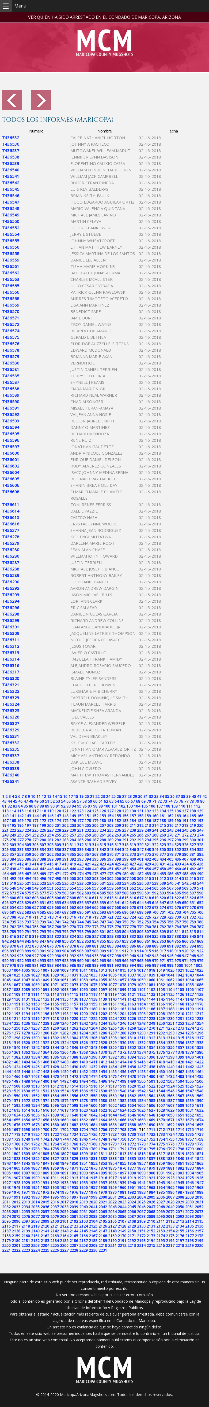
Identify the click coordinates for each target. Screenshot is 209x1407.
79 (197, 801)
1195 (35, 1013)
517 (200, 878)
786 (192, 926)
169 (20, 820)
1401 (199, 1057)
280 (43, 839)
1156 (64, 1004)
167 (5, 820)
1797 (170, 1148)
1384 (35, 1057)
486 (170, 873)
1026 (25, 975)
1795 (151, 1148)
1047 (25, 979)
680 (5, 912)
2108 (131, 1221)
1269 (141, 1028)
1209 (170, 1013)
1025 (16, 975)
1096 (93, 989)
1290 (141, 1033)
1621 (93, 1110)
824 (73, 936)
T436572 (10, 324)
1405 (35, 1062)
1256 (16, 1028)
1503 (170, 1081)
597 (192, 893)
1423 (6, 1066)
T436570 (10, 311)
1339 (6, 1047)
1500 (141, 1081)
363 (58, 854)
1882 (180, 1168)
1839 (170, 1158)
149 (73, 815)
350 (162, 849)
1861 (180, 1163)
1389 (83, 1057)
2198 (189, 1240)
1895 (102, 1173)
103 (129, 806)
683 (28, 912)
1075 (93, 984)
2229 (83, 1250)
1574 (45, 1100)
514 (177, 878)
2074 (6, 1216)
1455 (112, 1071)
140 (5, 815)
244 (177, 830)
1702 (64, 1129)
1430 (74, 1066)
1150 (6, 1004)
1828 (64, 1158)
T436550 (10, 221)
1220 (74, 1018)
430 (155, 864)
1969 (6, 1192)
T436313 (10, 652)
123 (80, 810)
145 (43, 815)
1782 (25, 1148)
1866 (25, 1168)
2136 (199, 1226)
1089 (25, 989)
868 (200, 941)
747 (103, 922)
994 (133, 965)
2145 (83, 1230)
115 (20, 810)
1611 (199, 1105)
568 (177, 888)
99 (100, 806)
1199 (74, 1013)
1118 (102, 994)
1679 (45, 1124)
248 (5, 835)
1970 (16, 1192)
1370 (102, 1052)
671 (140, 907)
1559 (102, 1095)
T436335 (10, 749)
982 (43, 965)
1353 (141, 1047)
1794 (141, 1148)
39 (188, 796)
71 (154, 801)
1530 (25, 1090)
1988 (189, 1192)
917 (162, 950)
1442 (189, 1066)
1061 (160, 979)
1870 (64, 1168)
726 (148, 917)
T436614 (10, 511)
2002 (122, 1197)
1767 (83, 1144)
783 (170, 926)
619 (155, 897)
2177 (189, 1235)
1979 (102, 1192)
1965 (170, 1187)
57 (79, 801)
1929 (25, 1182)
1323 (54, 1042)
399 (125, 859)
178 (88, 820)
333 (35, 849)
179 (95, 820)
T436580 (10, 363)
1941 (141, 1182)
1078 (122, 984)
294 (148, 839)
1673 (189, 1119)
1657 (35, 1119)
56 (74, 801)
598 (200, 893)
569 (185, 888)
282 (58, 839)
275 (5, 839)
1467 (25, 1076)
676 (177, 907)
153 (103, 815)
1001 (188, 965)
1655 (16, 1119)
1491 (54, 1081)
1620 (83, 1110)
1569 (199, 1095)
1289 (131, 1033)
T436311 (10, 639)
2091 (170, 1216)
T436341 (10, 781)
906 (80, 950)
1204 (122, 1013)
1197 (54, 1013)
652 (200, 902)
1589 (189, 1100)
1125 (170, 994)
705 (192, 912)
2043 (112, 1206)
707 (5, 917)
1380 (199, 1052)
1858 (151, 1163)
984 (58, 965)
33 (156, 796)
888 (148, 946)
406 (177, 859)
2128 (122, 1226)
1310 (131, 1037)
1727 (102, 1134)
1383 (25, 1057)
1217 (45, 1018)
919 (177, 950)
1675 (6, 1124)
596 (185, 893)
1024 (6, 975)
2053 (6, 1211)
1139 (102, 999)
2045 (131, 1206)
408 (192, 859)
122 (73, 810)
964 (110, 960)
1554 (54, 1095)
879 (80, 946)
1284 (83, 1033)
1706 (102, 1129)
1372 (122, 1052)
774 (103, 926)
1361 (16, 1052)
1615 (35, 1110)
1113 (54, 994)
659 (50, 907)
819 (35, 936)
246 (192, 830)
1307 (102, 1037)
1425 (25, 1066)
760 (200, 922)
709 (20, 917)
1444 (6, 1071)
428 (140, 864)
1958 (102, 1187)
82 (9, 806)
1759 (6, 1144)
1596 (54, 1105)
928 (43, 955)
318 (125, 844)
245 (185, 830)
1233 (199, 1018)
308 (50, 844)
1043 (189, 975)
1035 (112, 975)
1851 (83, 1163)
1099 (122, 989)
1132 (35, 999)
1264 (93, 1028)
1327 (93, 1042)
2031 (199, 1202)
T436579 (10, 356)
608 (73, 897)
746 (95, 922)
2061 (83, 1211)
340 (88, 849)
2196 (170, 1240)
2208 (83, 1245)
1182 (112, 1008)
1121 (131, 994)
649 (177, 902)
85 (26, 806)
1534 (64, 1090)
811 (177, 931)
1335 (170, 1042)
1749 (112, 1139)
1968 (199, 1187)
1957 (93, 1187)
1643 (102, 1115)
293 (140, 839)
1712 (160, 1129)
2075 (16, 1216)
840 (192, 936)
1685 (102, 1124)
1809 (83, 1153)
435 (192, 864)
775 (110, 926)
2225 (45, 1250)
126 (103, 810)
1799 (189, 1148)
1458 (141, 1071)
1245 (112, 1023)
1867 (35, 1168)
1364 (45, 1052)
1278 (25, 1033)
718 (88, 917)
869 (5, 946)
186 (148, 820)
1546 (180, 1090)
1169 (189, 1004)
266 (140, 835)
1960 (122, 1187)
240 (148, 830)
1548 (199, 1090)
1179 (83, 1008)
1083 (170, 984)
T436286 (10, 556)
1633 (6, 1115)
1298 (16, 1037)
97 (90, 806)
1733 (160, 1134)
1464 (199, 1071)
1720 (35, 1134)
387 (35, 859)
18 (76, 796)
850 (65, 941)
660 (58, 907)
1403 (16, 1062)
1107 (199, 989)
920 (185, 950)
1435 (122, 1066)
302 (5, 844)
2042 (102, 1206)
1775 (160, 1144)
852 (80, 941)
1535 (74, 1090)
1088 (16, 989)
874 (43, 946)
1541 (131, 1090)
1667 (131, 1119)
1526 (189, 1086)
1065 (199, 979)
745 (88, 922)
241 (155, 830)
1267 (122, 1028)
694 (110, 912)
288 (103, 839)
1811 (102, 1153)
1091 (45, 989)
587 (118, 893)
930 (58, 955)
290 (118, 839)
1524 (170, 1086)
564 (148, 888)
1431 (83, 1066)
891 (170, 946)
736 (20, 922)
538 (155, 883)
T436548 (10, 208)
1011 (83, 970)
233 (95, 830)
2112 (170, 1221)
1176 (54, 1008)
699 (148, 912)
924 (13, 955)
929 (50, 955)
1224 (112, 1018)
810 (170, 931)
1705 (93, 1129)
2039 (74, 1206)
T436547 (10, 202)
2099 (45, 1221)
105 (144, 806)
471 (58, 873)
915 (148, 950)
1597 (64, 1105)
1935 (83, 1182)
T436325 (10, 710)
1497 (112, 1081)
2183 (45, 1240)
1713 (170, 1129)
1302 (54, 1037)
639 (103, 902)
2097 (25, 1221)
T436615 (10, 517)
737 (28, 922)
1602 (112, 1105)
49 (36, 801)
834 (148, 936)
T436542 (10, 182)
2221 (6, 1250)
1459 (151, 1071)
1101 (141, 989)
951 (13, 960)
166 (200, 815)
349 (155, 849)
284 (73, 839)
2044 (122, 1206)
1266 (112, 1028)
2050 (180, 1206)
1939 (122, 1182)
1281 (54, 1033)
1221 (83, 1018)
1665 (112, 1119)
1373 (131, 1052)
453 (125, 868)
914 (140, 950)
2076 (25, 1216)
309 (58, 844)
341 (95, 849)
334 (43, 849)
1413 (112, 1062)
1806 (54, 1153)
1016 (131, 970)
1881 (170, 1168)
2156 (189, 1230)
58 (84, 801)
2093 (189, 1216)
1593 (25, 1105)
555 (80, 888)
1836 (141, 1158)
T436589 (10, 395)
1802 (16, 1153)
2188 (93, 1240)
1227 (141, 1018)
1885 (6, 1173)
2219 (189, 1245)
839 (185, 936)
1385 (45, 1057)
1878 (141, 1168)
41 (199, 796)
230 (73, 830)
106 (152, 806)
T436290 (10, 581)
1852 (93, 1163)
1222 (93, 1018)
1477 (122, 1076)
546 (13, 888)
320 (140, 844)
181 (110, 820)
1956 (83, 1187)
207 (103, 825)
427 (133, 864)
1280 (45, 1033)
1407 (54, 1062)
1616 (45, 1110)
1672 (180, 1119)
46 (20, 801)
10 (33, 796)
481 (133, 873)
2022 (112, 1202)
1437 (141, 1066)
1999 (93, 1197)
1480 (151, 1076)
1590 (199, 1100)
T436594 (10, 427)
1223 (102, 1018)
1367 (74, 1052)
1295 (189, 1033)
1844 (16, 1163)
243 (170, 830)
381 (192, 854)
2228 (74, 1250)
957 (58, 960)
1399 (180, 1057)
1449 (54, 1071)
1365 (54, 1052)
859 (133, 941)
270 (170, 835)
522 (35, 883)
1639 (64, 1115)
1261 (64, 1028)
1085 (189, 984)
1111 (35, 994)
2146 (93, 1230)
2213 (131, 1245)
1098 (112, 989)
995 (140, 965)
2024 (131, 1202)
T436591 (10, 408)
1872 (83, 1168)
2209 (93, 1245)
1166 (160, 1004)
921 (192, 950)
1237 (35, 1023)
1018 (151, 970)
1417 (151, 1062)
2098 (35, 1221)
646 (155, 902)
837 (170, 936)
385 (20, 859)
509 (140, 878)
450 (103, 868)
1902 (170, 1173)
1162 (122, 1004)
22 (97, 796)
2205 (54, 1245)
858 (125, 941)
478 (110, 873)
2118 (25, 1226)
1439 (160, 1066)
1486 (6, 1081)
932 (73, 955)
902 (50, 950)
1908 (25, 1177)
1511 (45, 1086)
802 (110, 931)
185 (140, 820)
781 (155, 926)
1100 (131, 989)
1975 (64, 1192)
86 (31, 806)
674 (162, 907)
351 (170, 849)
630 (35, 902)
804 (125, 931)
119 (50, 810)
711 (35, 917)
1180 (93, 1008)
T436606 (10, 485)
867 (192, 941)
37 (178, 796)
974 (185, 960)
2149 (122, 1230)
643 (133, 902)
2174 (160, 1235)
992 (118, 965)
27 (124, 796)
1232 (189, 1018)
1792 (122, 1148)
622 (177, 897)
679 (200, 907)
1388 (74, 1057)
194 (5, 825)
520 (20, 883)
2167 (93, 1235)
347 (140, 849)
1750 (122, 1139)
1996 (64, 1197)
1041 (170, 975)
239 (140, 830)
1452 (83, 1071)
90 (52, 806)
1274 (189, 1028)
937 (110, 955)
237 (125, 830)
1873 (93, 1168)
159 (148, 815)
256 (65, 835)
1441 (180, 1066)
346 (133, 849)
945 (170, 955)
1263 (83, 1028)
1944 (170, 1182)
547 (20, 888)
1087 (6, 989)
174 (58, 820)
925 (20, 955)
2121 (54, 1226)
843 (13, 941)
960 (80, 960)
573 (13, 893)
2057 (45, 1211)
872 (28, 946)
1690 (151, 1124)
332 (28, 849)
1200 (83, 1013)
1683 (83, 1124)
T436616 (10, 523)
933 (80, 955)
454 (133, 868)
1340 (16, 1047)
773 (95, 926)
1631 (189, 1110)
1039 (151, 975)
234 (103, 830)
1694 (189, 1124)
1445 (16, 1071)
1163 (131, 1004)
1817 (160, 1153)
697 (133, 912)
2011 (6, 1202)
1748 (102, 1139)
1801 (6, 1153)
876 (58, 946)
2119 (35, 1226)
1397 (160, 1057)
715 (65, 917)
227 (50, 830)
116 (28, 810)
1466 (16, 1076)
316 (110, 844)
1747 (93, 1139)
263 (118, 835)
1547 (189, 1090)
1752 (141, 1139)
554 (73, 888)
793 (43, 931)
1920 (141, 1177)
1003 (6, 970)
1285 (93, 1033)
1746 (83, 1139)
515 (185, 878)
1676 (16, 1124)
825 (80, 936)
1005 (25, 970)
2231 (102, 1250)
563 (140, 888)
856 (110, 941)
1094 (74, 989)
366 (80, 854)
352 (177, 849)
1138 (93, 999)
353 (185, 849)
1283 (74, 1033)
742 (65, 922)
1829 (74, 1158)
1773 (141, 1144)
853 (88, 941)
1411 (93, 1062)
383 (5, 859)
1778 (189, 1144)
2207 (74, 1245)
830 (118, 936)
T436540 (10, 169)
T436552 (10, 227)
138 (192, 810)
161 (162, 815)
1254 (199, 1023)
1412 (102, 1062)
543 (192, 883)
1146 (170, 999)
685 (43, 912)
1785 (54, 1148)
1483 (180, 1076)
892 (177, 946)
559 (110, 888)
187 (155, 820)
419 (73, 864)
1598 (74, 1105)
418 (65, 864)
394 (88, 859)
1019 (160, 970)
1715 (189, 1129)
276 (13, 839)
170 (28, 820)
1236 (25, 1023)
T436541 (10, 176)
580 (65, 893)
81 (4, 806)
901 (43, 950)
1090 (35, 989)
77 (186, 801)
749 (118, 922)
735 (13, 922)
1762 (35, 1144)
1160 (102, 1004)
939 (125, 955)
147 (58, 815)
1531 (35, 1090)
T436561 (10, 266)
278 (28, 839)
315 (103, 844)
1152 (25, 1004)
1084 (180, 984)
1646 (131, 1115)
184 (133, 820)
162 (170, 815)
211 (133, 825)
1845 (25, 1163)
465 (13, 873)
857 (118, 941)
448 (88, 868)
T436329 (10, 729)
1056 (112, 979)
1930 (35, 1182)
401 (140, 859)
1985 (160, 1192)
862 (155, 941)
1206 (141, 1013)
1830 (83, 1158)
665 (95, 907)
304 (20, 844)
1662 (83, 1119)
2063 (102, 1211)
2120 (45, 1226)
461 (185, 868)
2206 (64, 1245)
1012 (93, 970)
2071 (180, 1211)
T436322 (10, 691)
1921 (151, 1177)
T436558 (10, 253)
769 (65, 926)
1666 (122, 1119)
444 (58, 868)
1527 (199, 1086)
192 (192, 820)
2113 (180, 1221)
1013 (102, 970)
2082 (83, 1216)
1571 (16, 1100)
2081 (74, 1216)
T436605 (10, 478)
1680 (54, 1124)
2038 (64, 1206)
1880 (160, 1168)
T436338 (10, 762)
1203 (112, 1013)
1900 (151, 1173)
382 (200, 854)
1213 (6, 1018)
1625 (131, 1110)
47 (26, 801)
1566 (170, 1095)
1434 (112, 1066)
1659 (54, 1119)
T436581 (10, 369)
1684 (93, 1124)
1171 (6, 1008)
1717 (6, 1134)
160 (155, 815)
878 (73, 946)
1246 (122, 1023)
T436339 (10, 768)
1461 (170, 1071)
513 (170, 878)
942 (148, 955)
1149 (199, 999)
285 (80, 839)
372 (125, 854)
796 (65, 931)
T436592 (10, 414)
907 (88, 950)
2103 (83, 1221)
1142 (131, 999)
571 (200, 888)
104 (137, 806)
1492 (64, 1081)
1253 (189, 1023)
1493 (74, 1081)
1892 (74, 1173)
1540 (122, 1090)
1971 (25, 1192)
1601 (102, 1105)
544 (200, 883)
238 (133, 830)
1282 (64, 1033)
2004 (141, 1197)
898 (20, 950)
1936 (93, 1182)
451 (110, 868)
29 (135, 796)
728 (162, 917)
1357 (180, 1047)
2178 (199, 1235)
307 (43, 844)
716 (73, 917)
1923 (170, 1177)
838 (177, 936)
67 (133, 801)
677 (185, 907)
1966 (180, 1187)
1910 (45, 1177)
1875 (112, 1168)
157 (133, 815)
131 (140, 810)
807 (148, 931)
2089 (151, 1216)
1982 (131, 1192)
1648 (151, 1115)
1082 (160, 984)
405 (170, 859)
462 (192, 868)
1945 (180, 1182)
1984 (151, 1192)
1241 (74, 1023)
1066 (6, 984)
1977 (83, 1192)
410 (5, 864)
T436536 (10, 144)
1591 (6, 1105)
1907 (16, 1177)
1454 (102, 1071)
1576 (64, 1100)
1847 (45, 1163)
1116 (83, 994)
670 (133, 907)
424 (110, 864)
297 (170, 839)
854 (95, 941)
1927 (6, 1182)
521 (28, 883)
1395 (141, 1057)
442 (43, 868)
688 (65, 912)
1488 (25, 1081)
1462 (180, 1071)
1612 (6, 1110)
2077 (35, 1216)
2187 (83, 1240)
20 (87, 796)
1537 (93, 1090)
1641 (83, 1115)
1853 (102, 1163)
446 (73, 868)
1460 (160, 1071)
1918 (122, 1177)
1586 (160, 1100)
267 (148, 835)
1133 (45, 999)
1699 (35, 1129)
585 (103, 893)
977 (5, 965)
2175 (170, 1235)
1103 (160, 989)
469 (43, 873)
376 (155, 854)
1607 (160, 1105)
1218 (54, 1018)
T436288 (10, 569)
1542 (141, 1090)
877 (65, 946)
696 (125, 912)
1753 (151, 1139)
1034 (102, 975)
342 (103, 849)
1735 (180, 1134)
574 (20, 893)
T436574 (10, 330)
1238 (45, 1023)
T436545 (10, 189)
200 (50, 825)
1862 (189, 1163)
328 (200, 844)
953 (28, 960)
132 (148, 810)
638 (95, 902)
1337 (189, 1042)
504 (103, 878)
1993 (35, 1197)
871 (20, 946)
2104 (93, 1221)
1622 (102, 1110)
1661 (74, 1119)
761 (5, 926)
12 (44, 796)
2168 (102, 1235)
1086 (199, 984)
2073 (199, 1211)
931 (65, 955)
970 (155, 960)
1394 (131, 1057)
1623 (112, 1110)
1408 (64, 1062)
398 (118, 859)
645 (148, 902)
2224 (35, 1250)
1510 (35, 1086)
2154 (170, 1230)
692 (95, 912)
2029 (180, 1202)
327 (192, 844)
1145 (160, 999)
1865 (16, 1168)
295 (155, 839)
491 (5, 878)
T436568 (10, 298)
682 (20, 912)
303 (13, 844)
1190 (189, 1008)
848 (50, 941)
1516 (93, 1086)
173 (50, 820)
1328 (102, 1042)
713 (50, 917)
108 (167, 806)
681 (13, 912)
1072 (64, 984)
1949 (16, 1187)
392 (73, 859)
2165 (74, 1235)
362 (50, 854)
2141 (45, 1230)
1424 (16, 1066)
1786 (64, 1148)
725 (140, 917)
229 (65, 830)
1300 (35, 1037)
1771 (122, 1144)
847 (43, 941)
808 (155, 931)
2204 (45, 1245)
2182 (35, 1240)
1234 (6, 1023)
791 (28, 931)
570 (192, 888)
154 (110, 815)
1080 (141, 984)
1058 (131, 979)
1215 (25, 1018)
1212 (199, 1013)
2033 (16, 1206)
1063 (180, 979)
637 (88, 902)
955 (43, 960)
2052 (199, 1206)
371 (118, 854)
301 (200, 839)
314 (95, 844)
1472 (74, 1076)
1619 (74, 1110)
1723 (64, 1134)
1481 (160, 1076)
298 (177, 839)
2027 (160, 1202)
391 (65, 859)
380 (185, 854)
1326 (83, 1042)
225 (35, 830)
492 (13, 878)
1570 (6, 1100)
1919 (131, 1177)
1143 (141, 999)
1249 (151, 1023)
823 (65, 936)
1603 (122, 1105)
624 (192, 897)
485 (162, 873)
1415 (131, 1062)
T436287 (10, 562)
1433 (102, 1066)
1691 (160, 1124)
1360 (6, 1052)
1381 (6, 1057)
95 (79, 806)
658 (43, 907)
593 (162, 893)
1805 (45, 1153)
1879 (151, 1168)
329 (5, 849)
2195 (160, 1240)
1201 (93, 1013)
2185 (64, 1240)
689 (73, 912)
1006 (35, 970)
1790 (102, 1148)
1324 (64, 1042)
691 (88, 912)
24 (108, 796)
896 (5, 950)
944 (162, 955)
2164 (64, 1235)
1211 (189, 1013)
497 (50, 878)
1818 (170, 1153)
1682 (74, 1124)
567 (170, 888)
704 (185, 912)
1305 (83, 1037)
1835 (131, 1158)
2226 (54, 1250)
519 (13, 883)
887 (140, 946)
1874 (102, 1168)
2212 (122, 1245)
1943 (160, 1182)
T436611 (10, 504)
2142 (54, 1230)
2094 (199, 1216)
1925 (189, 1177)
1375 (151, 1052)
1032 (83, 975)
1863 (199, 1163)
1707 (112, 1129)
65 (122, 801)
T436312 (10, 646)
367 (88, 854)
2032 (6, 1206)
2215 (151, 1245)
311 (73, 844)
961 (88, 960)
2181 (25, 1240)
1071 (54, 984)
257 (73, 835)
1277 (16, 1033)
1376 (160, 1052)
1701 (54, 1129)
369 (103, 854)
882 (103, 946)
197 (28, 825)
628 (20, 902)
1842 (199, 1158)
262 (110, 835)
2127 (112, 1226)
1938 (112, 1182)
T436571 (10, 318)
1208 (160, 1013)
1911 (54, 1177)
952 (20, 960)
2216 (160, 1245)
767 (50, 926)
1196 (45, 1013)
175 (65, 820)
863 (162, 941)
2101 (64, 1221)
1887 (25, 1173)
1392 (112, 1057)
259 (88, 835)
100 (107, 806)
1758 (199, 1139)
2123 (74, 1226)
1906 (6, 1177)
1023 (199, 970)
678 (192, 907)
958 (65, 960)
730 (177, 917)
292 (133, 839)
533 (118, 883)
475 (88, 873)
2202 (25, 1245)
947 (185, 955)
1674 (199, 1119)
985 (65, 965)
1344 (54, 1047)
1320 (25, 1042)
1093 (64, 989)
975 (192, 960)
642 (125, 902)
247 (200, 830)
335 (50, 849)
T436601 (10, 459)
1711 (151, 1129)
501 (80, 878)
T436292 (10, 588)
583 (88, 893)
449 (95, 868)
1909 (35, 1177)
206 (95, 825)
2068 (151, 1211)
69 (143, 801)
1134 (54, 999)
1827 (54, 1158)
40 (194, 796)
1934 (74, 1182)
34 (161, 796)
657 (35, 907)
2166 (83, 1235)
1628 (160, 1110)
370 (110, 854)
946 (177, 955)
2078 (45, 1216)
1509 (25, 1086)
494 (28, 878)
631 (43, 902)
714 (58, 917)
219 (192, 825)
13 (49, 796)
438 (13, 868)
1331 (131, 1042)
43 (4, 801)
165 (192, 815)
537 (148, 883)
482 (140, 873)
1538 (102, 1090)
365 (73, 854)
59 (90, 801)
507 (125, 878)
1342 (35, 1047)
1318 (6, 1042)
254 (50, 835)
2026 (151, 1202)
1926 (199, 1177)
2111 (160, 1221)
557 (95, 888)
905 (73, 950)
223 (20, 830)
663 (80, 907)
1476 (112, 1076)
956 (50, 960)
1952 (45, 1187)
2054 (16, 1211)
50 (42, 801)
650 (185, 902)
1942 (151, 1182)
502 (88, 878)
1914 (83, 1177)
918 (170, 950)
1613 (16, 1110)
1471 (64, 1076)
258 (80, 835)
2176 (180, 1235)
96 (84, 806)
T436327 (10, 723)
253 (43, 835)
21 (92, 796)
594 (170, 893)
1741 (35, 1139)
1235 (16, 1023)
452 (118, 868)
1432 (93, 1066)
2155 (180, 1230)
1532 (45, 1090)
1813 (122, 1153)
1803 (25, 1153)
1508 (16, 1086)
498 (58, 878)
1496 (102, 1081)
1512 (54, 1086)
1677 (25, 1124)
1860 (170, 1163)
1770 (112, 1144)
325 (177, 844)
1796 (160, 1148)
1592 (16, 1105)
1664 (102, 1119)
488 (185, 873)
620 (162, 897)
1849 (64, 1163)
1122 (141, 994)
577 (43, 893)
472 (65, 873)
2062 (93, 1211)
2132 (160, 1226)
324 (170, 844)
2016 (54, 1202)
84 (20, 806)
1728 (112, 1134)
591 (148, 893)
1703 (74, 1129)
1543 (151, 1090)
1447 (35, 1071)
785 (185, 926)
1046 (16, 979)
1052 (74, 979)
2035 (35, 1206)
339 (80, 849)
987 (80, 965)
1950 (25, 1187)
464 (5, 873)
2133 (170, 1226)
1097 (102, 989)
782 (162, 926)
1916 (102, 1177)
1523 (160, 1086)
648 (170, 902)
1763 (45, 1144)
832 (133, 936)
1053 (83, 979)
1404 (25, 1062)
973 (177, 960)
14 (54, 796)
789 (13, 931)
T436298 (10, 614)
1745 (74, 1139)
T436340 (10, 775)
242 (162, 830)
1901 (160, 1173)
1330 (122, 1042)
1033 (93, 975)
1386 (54, 1057)
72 (159, 801)
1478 (131, 1076)
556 (88, 888)
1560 (112, 1095)
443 (50, 868)
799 (88, 931)
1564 (151, 1095)
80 (202, 801)
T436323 (10, 697)
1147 (180, 999)
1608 (170, 1105)
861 (148, 941)
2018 (74, 1202)
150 (80, 815)
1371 (112, 1052)
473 (73, 873)
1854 (112, 1163)
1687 (122, 1124)
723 (125, 917)
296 (162, 839)
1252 (180, 1023)
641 (118, 902)
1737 (199, 1134)
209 (118, 825)
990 (103, 965)
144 (35, 815)
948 (192, 955)
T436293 (10, 594)
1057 (122, 979)
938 (118, 955)
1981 (122, 1192)
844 (20, 941)
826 (88, 936)
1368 (83, 1052)
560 (118, 888)
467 (28, 873)
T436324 (10, 704)
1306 (93, 1037)
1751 (131, 1139)
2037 (54, 1206)
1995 (54, 1197)
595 (177, 893)
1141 (122, 999)
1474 (93, 1076)
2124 (83, 1226)
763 (20, 926)
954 (35, 960)
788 (5, 931)
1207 (151, 1013)
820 (43, 936)
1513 (64, 1086)
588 (125, 893)
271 (177, 835)
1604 (131, 1105)
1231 (180, 1018)
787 (200, 926)
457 (155, 868)
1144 (151, 999)
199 (43, 825)
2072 (189, 1211)
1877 (131, 1168)
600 (13, 897)
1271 (160, 1028)
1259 (45, 1028)
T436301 (10, 626)
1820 (189, 1153)
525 (58, 883)
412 (20, 864)
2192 (131, 1240)
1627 (151, 1110)
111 (189, 806)
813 (192, 931)
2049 (170, 1206)
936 (103, 955)
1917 (112, 1177)
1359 (199, 1047)
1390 (93, 1057)
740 (50, 922)
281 (50, 839)
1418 (160, 1062)
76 (181, 801)
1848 (54, 1163)
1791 (112, 1148)
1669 (151, 1119)
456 (148, 868)
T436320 (10, 678)
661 (65, 907)
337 (65, 849)
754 (155, 922)
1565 (160, 1095)
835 (155, 936)
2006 (160, 1197)
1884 (199, 1168)
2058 (54, 1211)
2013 (25, 1202)
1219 (64, 1018)
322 (155, 844)
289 (110, 839)
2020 (93, 1202)
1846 (35, 1163)
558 (103, 888)
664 (88, 907)
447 (80, 868)
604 (43, 897)
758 (185, 922)
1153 (35, 1004)
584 (95, 893)
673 (155, 907)
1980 (112, 1192)
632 (50, 902)
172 (43, 820)
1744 (64, 1139)
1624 (122, 1110)
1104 (170, 989)
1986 (170, 1192)
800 (95, 931)
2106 (112, 1221)
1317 (199, 1037)
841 (200, 936)
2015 (45, 1202)
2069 (160, 1211)
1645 (122, 1115)
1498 (122, 1081)
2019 (83, 1202)
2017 (64, 1202)
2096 (16, 1221)
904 (65, 950)
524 (50, 883)
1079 (131, 984)
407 (185, 859)
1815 (141, 1153)
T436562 (10, 272)
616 (133, 897)
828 (103, 936)
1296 (199, 1033)
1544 (160, 1090)
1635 (25, 1115)
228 (58, 830)
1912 (64, 1177)
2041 (93, 1206)
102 (122, 806)
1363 (35, 1052)
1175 (45, 1008)
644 (140, 902)
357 (13, 854)
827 (95, 936)
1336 (180, 1042)
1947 (199, 1182)
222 (13, 830)
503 (95, 878)
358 (20, 854)
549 (35, 888)
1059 (141, 979)
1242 (83, 1023)
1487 (16, 1081)
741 (58, 922)
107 (159, 806)
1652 (189, 1115)
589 (133, 893)
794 (50, 931)
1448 (45, 1071)
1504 (180, 1081)
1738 (6, 1139)
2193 (141, 1240)
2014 (35, 1202)
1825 (35, 1158)
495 (35, 878)
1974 (54, 1192)
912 (125, 950)
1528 (6, 1090)
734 (5, 922)
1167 (170, 1004)
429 (148, 864)
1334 (160, 1042)
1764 (54, 1144)
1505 (189, 1081)
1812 (112, 1153)
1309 (122, 1037)
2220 (199, 1245)
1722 (54, 1134)
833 (140, 936)
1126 (180, 994)
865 (177, 941)
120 (58, 810)
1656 (25, 1119)
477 (103, 873)
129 (125, 810)
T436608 (10, 491)
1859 (160, 1163)
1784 (45, 1148)
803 (118, 931)
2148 (112, 1230)
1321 (35, 1042)
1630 (180, 1110)
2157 (199, 1230)
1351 (122, 1047)
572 (5, 893)
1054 (93, 979)
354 (192, 849)
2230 (93, 1250)
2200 (6, 1245)
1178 (74, 1008)
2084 (102, 1216)
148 (65, 815)
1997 (74, 1197)
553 (65, 888)
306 (35, 844)
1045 (6, 979)
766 (43, 926)
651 (192, 902)
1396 (151, 1057)
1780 (6, 1148)
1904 (189, 1173)
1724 (74, 1134)
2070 (170, 1211)
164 (185, 815)
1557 (83, 1095)
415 (43, 864)
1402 (6, 1062)
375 (148, 854)
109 (174, 806)
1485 (199, 1076)
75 (175, 801)
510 (148, 878)
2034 (25, 1206)
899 (28, 950)
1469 (45, 1076)
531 (103, 883)
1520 (131, 1086)
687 (58, 912)
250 (20, 835)
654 (13, 907)
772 (88, 926)
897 (13, 950)
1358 (189, 1047)
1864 (6, 1168)
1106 (189, 989)
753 (148, 922)
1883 (189, 1168)
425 (118, 864)
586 (110, 893)
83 (15, 806)
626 (5, 902)
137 (185, 810)
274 (200, 835)
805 (133, 931)
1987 (180, 1192)
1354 (151, 1047)
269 (162, 835)
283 (65, 839)
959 (73, 960)
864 (170, 941)
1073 (74, 984)
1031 (74, 975)
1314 (170, 1037)
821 (50, 936)
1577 (74, 1100)
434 (185, 864)
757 (177, 922)
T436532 (10, 137)
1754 (160, 1139)
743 (73, 922)
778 (133, 926)
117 (35, 810)
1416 (141, 1062)
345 (125, 849)
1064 (189, 979)
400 (133, 859)
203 (73, 825)
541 (177, 883)
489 (192, 873)
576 (35, 893)
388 (43, 859)
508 (133, 878)
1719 (25, 1134)
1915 (93, 1177)
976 (200, 960)
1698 (25, 1129)
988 (88, 965)
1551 (25, 1095)
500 (73, 878)
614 (118, 897)
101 (114, 806)
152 (95, 815)
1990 (6, 1197)
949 (200, 955)
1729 (122, 1134)
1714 (180, 1129)
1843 (6, 1163)
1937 (102, 1182)
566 (162, 888)
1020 (170, 970)
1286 (102, 1033)
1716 (199, 1129)
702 (170, 912)
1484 (189, 1076)
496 (43, 878)
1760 (16, 1144)
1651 (180, 1115)
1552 (35, 1095)
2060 (74, 1211)
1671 (170, 1119)
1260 (54, 1028)
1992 (25, 1197)
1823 (16, 1158)
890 (162, 946)
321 (148, 844)
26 (119, 796)
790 (20, 931)
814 (200, 931)
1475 (102, 1076)
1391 (102, 1057)
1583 (131, 1100)
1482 (170, 1076)
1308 (112, 1037)
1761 (25, 1144)
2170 (122, 1235)
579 (58, 893)
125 (95, 810)
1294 (180, 1033)
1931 (45, 1182)
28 (129, 796)
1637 (45, 1115)
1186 (151, 1008)
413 (28, 864)
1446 (25, 1071)
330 (13, 849)
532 (110, 883)
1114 (64, 994)
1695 (199, 1124)
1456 (122, 1071)
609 (80, 897)
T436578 (10, 350)
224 (28, 830)
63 (111, 801)
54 (63, 801)
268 (155, 835)
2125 (93, 1226)
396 (103, 859)
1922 (160, 1177)
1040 (160, 975)
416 (50, 864)
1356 (170, 1047)
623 (185, 897)
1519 (122, 1086)
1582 (122, 1100)
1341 (25, 1047)
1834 (122, 1158)
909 (103, 950)
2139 (25, 1230)
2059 (64, 1211)
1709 (131, 1129)
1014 (112, 970)
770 (73, 926)
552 (58, 888)
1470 (54, 1076)
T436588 (10, 388)
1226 (131, 1018)
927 (35, 955)
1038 (141, 975)
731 (185, 917)
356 (5, 854)
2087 (131, 1216)
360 (35, 854)
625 (200, 897)
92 (63, 806)
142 (20, 815)
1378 (180, 1052)
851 (73, 941)
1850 (74, 1163)
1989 (199, 1192)
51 (47, 801)
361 (43, 854)
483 (148, 873)
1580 (102, 1100)
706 (200, 912)
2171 (131, 1235)
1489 (35, 1081)
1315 (180, 1037)
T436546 (10, 195)
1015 (122, 970)
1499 (131, 1081)
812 (185, 931)
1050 (54, 979)
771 (80, 926)
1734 (170, 1134)
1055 (102, 979)
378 (170, 854)
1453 (93, 1071)
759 (192, 922)
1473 (83, 1076)
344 (118, 849)
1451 (74, 1071)
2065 (122, 1211)
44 (9, 801)
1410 (83, 1062)
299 (185, 839)
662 (73, 907)
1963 (151, 1187)
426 (125, 864)
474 (80, 873)
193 (200, 820)
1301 (45, 1037)
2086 (122, 1216)
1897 (122, 1173)
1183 (122, 1008)
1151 (16, 1004)
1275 (199, 1028)
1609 (180, 1105)
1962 (141, 1187)
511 (155, 878)
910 (110, 950)
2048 (160, 1206)
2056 (35, 1211)
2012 (16, 1202)
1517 (102, 1086)
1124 (160, 994)
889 (155, 946)
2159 (16, 1235)
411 (13, 864)
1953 (54, 1187)
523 (43, 883)
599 (5, 897)
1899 (141, 1173)
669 (125, 907)
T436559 (10, 260)
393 (80, 859)
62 (106, 801)
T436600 (10, 453)
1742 (45, 1139)
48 (31, 801)
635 (73, 902)
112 (197, 806)
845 (28, 941)
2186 (74, 1240)
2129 (131, 1226)
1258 (35, 1028)
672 (148, 907)
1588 (180, 1100)
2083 (93, 1216)
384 (13, 859)
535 (133, 883)
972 (170, 960)
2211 (112, 1245)
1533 (54, 1090)
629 (28, 902)
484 (155, 873)
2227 (64, 1250)
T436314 (10, 659)
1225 (122, 1018)
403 (155, 859)
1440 (170, 1066)
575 (28, 893)
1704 (83, 1129)
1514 (74, 1086)
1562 (131, 1095)
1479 (141, 1076)
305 (28, 844)
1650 (170, 1115)
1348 (93, 1047)
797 (73, 931)
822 (58, 936)
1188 (170, 1008)
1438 (151, 1066)
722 (118, 917)
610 (88, 897)
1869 (54, 1168)
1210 (180, 1013)
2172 (141, 1235)
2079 (54, 1216)
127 (110, 810)
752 (140, 922)
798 (80, 931)
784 (177, 926)
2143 (64, 1230)
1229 (160, 1018)
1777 (180, 1144)
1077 (112, 984)
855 (103, 941)
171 (35, 820)
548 (28, 888)
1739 (16, 1139)
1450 (64, 1071)
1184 (131, 1008)
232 (88, 830)
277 (20, 839)
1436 (131, 1066)
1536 (83, 1090)
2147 (102, 1230)
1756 (180, 1139)
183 (125, 820)
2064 (112, 1211)
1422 (199, 1062)
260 (95, 835)
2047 (151, 1206)
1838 (160, 1158)
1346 (74, 1047)
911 (118, 950)
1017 (141, 970)
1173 (25, 1008)
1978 (93, 1192)
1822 (6, 1158)
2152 (151, 1230)
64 (117, 801)
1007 (45, 970)
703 (177, 912)
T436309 (10, 633)
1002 (198, 965)
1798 (180, 1148)
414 (35, 864)
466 (20, 873)
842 (5, 941)
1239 (54, 1023)
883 (110, 946)
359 (28, 854)
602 (28, 897)
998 (162, 965)
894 (192, 946)
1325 (74, 1042)
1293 (170, 1033)
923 (5, 955)
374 (140, 854)
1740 (25, 1139)
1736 (189, 1134)
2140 (35, 1230)
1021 (180, 970)
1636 (35, 1115)
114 (13, 810)
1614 (25, 1110)
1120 (122, 994)
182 (118, 820)
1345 (64, 1047)
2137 (6, 1230)
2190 (112, 1240)
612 (103, 897)
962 (95, 960)
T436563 (10, 279)
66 (127, 801)
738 (35, 922)
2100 (54, 1221)
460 (177, 868)
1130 (16, 999)
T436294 (10, 601)
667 (110, 907)
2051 (189, 1206)
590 (140, 893)
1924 (180, 1177)
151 (88, 815)
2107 (122, 1221)
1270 (151, 1028)
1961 (131, 1187)
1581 (112, 1100)
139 (200, 810)
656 (28, 907)
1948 (6, 1187)
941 (140, 955)
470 (50, 873)
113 (5, 810)
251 (28, 835)
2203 (35, 1245)
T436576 (10, 343)
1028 (45, 975)
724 (133, 917)
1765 (64, 1144)
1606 (151, 1105)
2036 (45, 1206)
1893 (83, 1173)
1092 (54, 989)
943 (155, 955)
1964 (160, 1187)
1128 (199, 994)
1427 (45, 1066)
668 (118, 907)
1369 (93, 1052)
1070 (45, 984)
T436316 (10, 665)
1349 (102, 1047)
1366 (64, 1052)
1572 (25, 1100)
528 (80, 883)
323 (162, 844)
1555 (64, 1095)
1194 (25, 1013)
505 (110, 878)
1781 (16, 1148)
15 (60, 796)
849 (58, 941)
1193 (16, 1013)
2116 (6, 1226)
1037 (131, 975)
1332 (141, 1042)
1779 (199, 1144)
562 (133, 888)
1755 (170, 1139)
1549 (6, 1095)
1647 (141, 1115)
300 (192, 839)
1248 (141, 1023)
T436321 (10, 684)
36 (172, 796)
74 (170, 801)
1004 (16, 970)
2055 (25, 1211)
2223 (25, 1250)
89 (47, 806)
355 (200, 849)
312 (80, 844)
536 (140, 883)
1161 (112, 1004)
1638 (54, 1115)
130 (133, 810)
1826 (45, 1158)
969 (148, 960)
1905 (199, 1173)
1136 (74, 999)
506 (118, 878)
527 (73, 883)
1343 (45, 1047)
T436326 (10, 717)
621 (170, 897)
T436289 (10, 575)
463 (200, 868)
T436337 (10, 755)
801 (103, 931)
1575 (54, 1100)
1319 (16, 1042)
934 (88, 955)
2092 (180, 1216)
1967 (189, 1187)
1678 (35, 1124)
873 (35, 946)
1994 (45, 1197)
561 (125, 888)
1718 (16, 1134)
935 (95, 955)
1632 (199, 1110)
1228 (151, 1018)
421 (88, 864)
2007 (170, 1197)
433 (177, 864)
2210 (102, 1245)
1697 (16, 1129)
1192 (6, 1013)
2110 (151, 1221)
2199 (199, 1240)
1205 (131, 1013)
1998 (83, 1197)
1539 (112, 1090)
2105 (102, 1221)
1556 (74, 1095)
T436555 (10, 240)
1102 (151, 989)
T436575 (10, 337)
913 (133, 950)
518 (5, 883)
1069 (35, 984)
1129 (6, 999)
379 (177, 854)
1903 (180, 1173)
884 (118, 946)
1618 (64, 1110)
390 (58, 859)
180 (103, 820)
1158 (83, 1004)
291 (125, 839)
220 (200, 825)
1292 (160, 1033)
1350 (112, 1047)
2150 (131, 1230)
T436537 (10, 150)
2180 (16, 1240)
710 (28, 917)
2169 (112, 1235)
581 (73, 893)
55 (68, 801)
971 (162, 960)
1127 (189, 994)
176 (73, 820)
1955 (74, 1187)
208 (110, 825)
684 (35, 912)
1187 (160, 1008)
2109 (141, 1221)
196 (20, 825)
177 (80, 820)
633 (58, 902)
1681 (64, 1124)
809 (162, 931)
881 (95, 946)
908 (95, 950)
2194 (151, 1240)
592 (155, 893)
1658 (45, 1119)
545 (5, 888)
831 (125, 936)
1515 (83, 1086)
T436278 (10, 536)
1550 (16, 1095)
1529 (16, 1090)
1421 (189, 1062)
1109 (16, 994)
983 (50, 965)
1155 (54, 1004)
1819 (180, 1153)
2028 (170, 1202)
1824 (25, 1158)
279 (35, 839)
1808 (74, 1153)
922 (200, 950)
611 (95, 897)
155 (118, 815)
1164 (141, 1004)
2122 (64, 1226)
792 (35, 931)
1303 (64, 1037)
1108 (6, 994)
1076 (102, 984)
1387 (64, 1057)
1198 (64, 1013)
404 (162, 859)
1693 (180, 1124)
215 (162, 825)
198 (35, 825)
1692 (170, 1124)
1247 (131, 1023)
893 (185, 946)
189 (170, 820)
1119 (112, 994)
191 (185, 820)
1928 (16, 1182)
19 (81, 796)
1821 (199, 1153)
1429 (64, 1066)
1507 (6, 1086)
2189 (102, 1240)
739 (43, 922)
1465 (6, 1076)
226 (43, 830)
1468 (35, 1076)
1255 (6, 1028)
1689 (141, 1124)
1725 (83, 1134)
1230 (170, 1018)
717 (80, 917)
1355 (160, 1047)
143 (28, 815)
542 (185, 883)
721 (110, 917)
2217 (170, 1245)
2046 (141, 1206)
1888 (35, 1173)
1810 (93, 1153)
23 (103, 796)
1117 (93, 994)
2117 (16, 1226)
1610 (189, 1105)
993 (125, 965)
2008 (180, 1197)
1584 (141, 1100)
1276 (6, 1033)
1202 (102, 1013)
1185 (141, 1008)
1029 (54, 975)
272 (185, 835)
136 (177, 810)
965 (118, 960)
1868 (45, 1168)
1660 (64, 1119)
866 (185, 941)
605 (50, 897)
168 (13, 820)
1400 (189, 1057)
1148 (189, 999)
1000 (178, 965)
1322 (45, 1042)
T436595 (10, 433)
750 (125, 922)
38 (183, 796)
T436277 (10, 530)
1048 (35, 979)
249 (13, 835)
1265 (102, 1028)
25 (113, 796)
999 (170, 965)
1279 (35, 1033)
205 (88, 825)
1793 (131, 1148)
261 (103, 835)
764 (28, 926)
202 (65, 825)
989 (95, 965)
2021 (102, 1202)
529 (88, 883)
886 (133, 946)
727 (155, 917)
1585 (151, 1100)
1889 (45, 1173)
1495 (93, 1081)
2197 (180, 1240)
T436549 (10, 215)
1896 (112, 1173)
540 (170, 883)
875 (50, 946)
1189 (180, 1008)
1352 (131, 1047)
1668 (141, 1119)
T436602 (10, 466)
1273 (180, 1028)
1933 (64, 1182)
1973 (45, 1192)
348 (148, 849)
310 (65, 844)
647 (162, 902)
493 (20, 878)
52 (52, 801)
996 (148, 965)
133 (155, 810)
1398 (170, 1057)
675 (170, 907)
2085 (112, 1216)
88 (42, 806)
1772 (131, 1144)
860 (140, 941)
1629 (170, 1110)
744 (80, 922)
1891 (64, 1173)
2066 (131, 1211)
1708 (122, 1129)
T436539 (10, 163)
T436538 (10, 157)
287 (95, 839)
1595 (45, 1105)
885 (125, 946)
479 (118, 873)
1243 (93, 1023)
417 (58, 864)
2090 (160, 1216)
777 (125, 926)
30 (140, 796)
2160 (25, 1235)
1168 (180, 1004)
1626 (141, 1110)
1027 (35, 975)
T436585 (10, 375)
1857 (141, 1163)
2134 (180, 1226)
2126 (102, 1226)
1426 (35, 1066)
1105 (180, 989)
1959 (112, 1187)
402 (148, 859)
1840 (180, 1158)
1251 (170, 1023)
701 (162, 912)
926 (28, 955)
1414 (122, 1062)
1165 (151, 1004)
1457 (131, 1071)
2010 (199, 1197)
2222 (16, 1250)
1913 (74, 1177)
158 (140, 815)
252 (35, 835)
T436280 (10, 549)
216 (170, 825)
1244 (102, 1023)
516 (192, 878)
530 (95, 883)
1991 (16, 1197)
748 (110, 922)
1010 (74, 970)
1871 (74, 1168)
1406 (45, 1062)
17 (71, 796)
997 (155, 965)
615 (125, 897)
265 (133, 835)
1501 (151, 1081)
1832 (102, 1158)
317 (118, 844)
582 (80, 893)
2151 (141, 1230)
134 (162, 810)
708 (13, 917)
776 (118, 926)
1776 (170, 1144)
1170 (199, 1004)
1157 (74, 1004)
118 (43, 810)
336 (58, 849)
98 (95, 806)
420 (80, 864)
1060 (151, 979)
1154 (45, 1004)
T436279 (10, 543)
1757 (189, 1139)
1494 (83, 1081)
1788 (83, 1148)
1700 (45, 1129)
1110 (25, 994)
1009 (64, 970)
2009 (189, 1197)
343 (110, 849)
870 (13, 946)
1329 (112, 1042)
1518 (112, 1086)
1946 (189, 1182)
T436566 (10, 292)
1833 (112, 1158)
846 (35, 941)
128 (118, 810)
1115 (74, 994)
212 (140, 825)
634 (65, 902)
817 (20, 936)
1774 (151, 1144)
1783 (35, 1148)
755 (162, 922)
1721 (45, 1134)
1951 (35, 1187)
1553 (45, 1095)
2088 (141, 1216)
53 (58, 801)
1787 (74, 1148)
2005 (151, 1197)
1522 (151, 1086)
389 (50, 859)
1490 (45, 1081)
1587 (170, 1100)
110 (182, 806)
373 (133, 854)
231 (80, 830)
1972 (35, 1192)
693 (103, 912)
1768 (93, 1144)
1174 (35, 1008)
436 (200, 864)
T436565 (10, 285)
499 (65, 878)
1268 (131, 1028)
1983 (141, 1192)
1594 (35, 1105)
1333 (151, 1042)
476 (95, 873)
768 (58, 926)
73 (165, 801)
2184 (54, 1240)
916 (155, 950)
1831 (93, 1158)
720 (103, 917)
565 (155, 888)
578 (50, 893)
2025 (141, 1202)
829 (110, 936)
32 (151, 796)
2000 (102, 1197)
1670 (160, 1119)
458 (162, 868)
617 (140, 897)
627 (13, 902)
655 (20, 907)
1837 (151, 1158)
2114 (189, 1221)
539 (162, 883)
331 (20, 849)
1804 (35, 1153)
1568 (189, 1095)
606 (58, 897)
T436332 (10, 742)
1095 (83, 989)
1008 (54, 970)
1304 (74, 1037)
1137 (83, 999)
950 (5, 960)
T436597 (10, 446)
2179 (6, 1240)
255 (58, 835)
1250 (160, 1023)
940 (133, 955)
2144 (74, 1230)
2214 (141, 1245)
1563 (141, 1095)
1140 (112, 999)
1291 (151, 1033)
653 (5, 907)
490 (200, 873)
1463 (189, 1071)
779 (140, 926)
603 (35, 897)
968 (140, 960)
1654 (6, 1119)
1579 (93, 1100)
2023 (122, 1202)
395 (95, 859)
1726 (93, 1134)
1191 (199, 1008)
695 (118, 912)
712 (43, 917)
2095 (6, 1221)
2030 (189, 1202)
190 (177, 820)
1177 (64, 1008)
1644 (112, 1115)
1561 (122, 1095)
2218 (180, 1245)
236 (118, 830)
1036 (122, 975)
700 (155, 912)
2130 (141, 1226)
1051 (64, 979)
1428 (54, 1066)
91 (58, 806)
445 (65, 868)
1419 (170, 1062)
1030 (64, 975)
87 (36, 806)
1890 (54, 1173)
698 (140, 912)
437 (5, 868)
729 (170, 917)
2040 (83, 1206)
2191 (122, 1240)
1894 (93, 1173)
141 (13, 815)
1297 (6, 1037)
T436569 (10, 305)
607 (65, 897)
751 (133, 922)
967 (133, 960)
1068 (25, 984)
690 (80, 912)
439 (20, 868)
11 (38, 796)
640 (110, 902)
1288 (122, 1033)
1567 (180, 1095)
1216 (35, 1018)
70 (149, 801)
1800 (199, 1148)
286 (88, 839)
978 (13, 965)
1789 (93, 1148)
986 (73, 965)
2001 (112, 1197)
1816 (151, 1153)
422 (95, 864)
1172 (16, 1008)
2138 (16, 1230)
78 (191, 801)
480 (125, 873)
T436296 (10, 607)
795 (58, 931)
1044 (199, 975)
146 (50, 815)
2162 (45, 1235)
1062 (170, 979)
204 (80, 825)
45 (15, 801)
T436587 (10, 382)
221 (5, 830)
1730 (131, 1134)
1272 (170, 1028)
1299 (25, 1037)
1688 (131, 1124)
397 (110, 859)
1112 (45, 994)
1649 (160, 1115)
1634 (16, 1115)
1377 (170, 1052)
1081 (151, 984)
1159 (93, 1004)
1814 (131, 1153)
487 (177, 873)
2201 (16, 1245)
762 (13, 926)
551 (50, 888)
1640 (74, 1115)
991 (110, 965)
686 (50, 912)
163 (177, 815)
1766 (74, 1144)
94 (74, 806)
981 (35, 965)
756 (170, 922)
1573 (35, 1100)
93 (68, 806)
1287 (112, 1033)
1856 (131, 1163)
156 (125, 815)
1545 (170, 1090)
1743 (54, 1139)
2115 (199, 1221)
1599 (83, 1105)
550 (43, 888)
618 (148, 897)
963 (103, 960)
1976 (74, 1192)
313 (88, 844)
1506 (199, 1081)
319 (133, 844)
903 (58, 950)
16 (65, 796)
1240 (64, 1023)
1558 (93, 1095)
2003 (131, 1197)
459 (170, 868)
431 (162, 864)
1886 (16, 1173)
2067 (141, 1211)
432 (170, 864)
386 (28, 859)
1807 (64, 1153)
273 (192, 835)
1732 (151, 1134)
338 (73, 849)
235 (110, 830)
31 (145, 796)
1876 (122, 1168)
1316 (189, 1037)
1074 (83, 984)
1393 (122, 1057)
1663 (93, 1119)
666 (103, 907)
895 (200, 946)
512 (162, 878)
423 (103, 864)
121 (65, 810)
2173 (151, 1235)
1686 (112, 1124)
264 (125, 835)
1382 (16, 1057)
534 (125, 883)
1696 (6, 1129)
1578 (83, 1100)
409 (200, 859)
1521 (141, 1086)
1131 (25, 999)
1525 (180, 1086)
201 (58, 825)
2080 (64, 1216)
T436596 (10, 440)
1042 (180, 975)
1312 (151, 1037)
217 (177, 825)
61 (100, 801)
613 (110, 897)
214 (155, 825)
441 (35, 868)
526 (65, 883)
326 (185, 844)
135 (170, 810)
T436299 (10, 620)
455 (140, 868)
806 (140, 931)
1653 (199, 1115)
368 (95, 854)
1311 (141, 1037)
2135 (189, 1226)
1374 (141, 1052)
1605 (141, 1105)
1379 (189, 1052)
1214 (16, 1018)
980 (28, 965)
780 (148, 926)
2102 (74, 1221)
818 (28, 936)
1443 (199, 1066)
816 (13, 936)
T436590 (10, 401)
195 (13, 825)
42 (204, 796)
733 (200, 917)
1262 (74, 1028)
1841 (189, 1158)
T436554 (10, 234)
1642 (93, 1115)
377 (162, 854)
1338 (199, 1042)
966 (125, 960)
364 (65, 854)
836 (162, 936)
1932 (54, 1182)
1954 (64, 1187)
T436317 (10, 672)
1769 (102, 1144)
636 (80, 902)
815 (5, 936)
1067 (16, 984)
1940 (131, 1182)
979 (20, 965)
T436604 (10, 472)
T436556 (10, 247)
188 (162, 820)
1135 (64, 999)
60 (95, 801)
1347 (83, 1047)
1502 (160, 1081)
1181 (102, 1008)
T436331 (10, 736)
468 (35, 873)
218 (185, 825)
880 (88, 946)
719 (95, 917)
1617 (54, 1110)
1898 (131, 1173)
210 (125, 825)
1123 (151, 994)
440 (28, 868)
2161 (35, 1235)
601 (20, 897)
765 (35, 926)
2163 (54, 1235)
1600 (93, 1105)
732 (192, 917)
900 (35, 950)
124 (88, 810)
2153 (160, 1230)
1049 (45, 979)
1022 (189, 970)
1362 (25, 1052)
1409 (74, 1062)
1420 (180, 1062)
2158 (6, 1235)
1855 (122, 1163)
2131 (151, 1226)
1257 (25, 1028)
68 (138, 801)
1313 (160, 1037)
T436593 (10, 420)
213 (148, 825)
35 (167, 796)
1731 (141, 1134)
